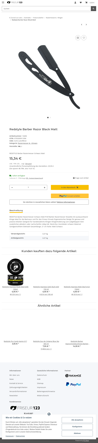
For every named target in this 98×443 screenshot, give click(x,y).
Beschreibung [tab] (16, 210)
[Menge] (28, 187)
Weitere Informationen (66, 202)
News (11, 379)
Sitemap (40, 383)
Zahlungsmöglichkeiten (18, 387)
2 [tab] (50, 117)
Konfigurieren (77, 427)
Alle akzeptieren (77, 420)
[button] (75, 2)
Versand (28, 164)
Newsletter (13, 395)
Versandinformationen (18, 391)
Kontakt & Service (16, 383)
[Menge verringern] (12, 187)
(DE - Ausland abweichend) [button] (34, 178)
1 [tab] (48, 117)
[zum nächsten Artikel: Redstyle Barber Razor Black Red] (86, 24)
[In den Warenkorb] (11, 32)
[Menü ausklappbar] (3, 1)
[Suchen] (93, 8)
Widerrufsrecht (43, 395)
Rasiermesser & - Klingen (27, 143)
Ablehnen (77, 433)
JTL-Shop (86, 441)
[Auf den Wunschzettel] (83, 37)
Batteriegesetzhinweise (46, 391)
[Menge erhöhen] (44, 187)
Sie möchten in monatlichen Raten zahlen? (49, 202)
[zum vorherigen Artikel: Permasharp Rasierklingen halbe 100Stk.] (81, 24)
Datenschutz (20, 436)
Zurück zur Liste (16, 18)
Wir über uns (14, 375)
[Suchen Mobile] (46, 8)
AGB (38, 379)
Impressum (10, 436)
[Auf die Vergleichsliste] (77, 37)
